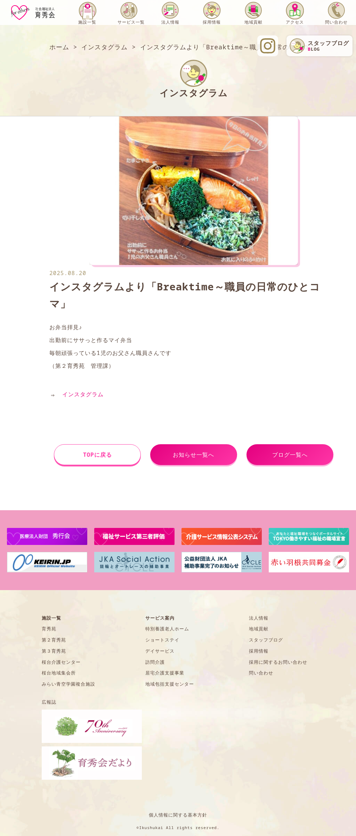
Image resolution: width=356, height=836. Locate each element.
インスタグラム (83, 394)
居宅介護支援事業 (164, 673)
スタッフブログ (266, 640)
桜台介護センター (61, 662)
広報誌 (49, 702)
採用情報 (212, 22)
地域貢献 (253, 22)
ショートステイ (162, 640)
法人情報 (170, 22)
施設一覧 (87, 22)
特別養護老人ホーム (167, 629)
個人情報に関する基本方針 (178, 815)
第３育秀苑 (54, 651)
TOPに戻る (97, 454)
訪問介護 (155, 662)
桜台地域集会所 (59, 673)
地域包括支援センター (169, 684)
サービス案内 (160, 618)
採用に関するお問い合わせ (278, 662)
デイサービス (160, 651)
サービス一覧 (131, 22)
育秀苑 (49, 629)
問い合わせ (336, 22)
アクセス (295, 22)
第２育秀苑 (54, 640)
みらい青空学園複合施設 (68, 684)
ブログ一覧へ (290, 454)
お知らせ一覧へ (193, 454)
